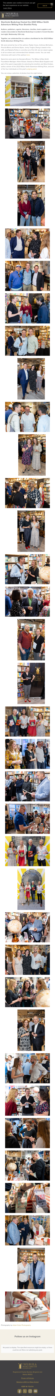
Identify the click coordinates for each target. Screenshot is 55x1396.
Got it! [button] (45, 6)
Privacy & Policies (27, 1374)
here (28, 55)
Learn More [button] (7, 8)
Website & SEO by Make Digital (27, 1378)
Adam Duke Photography (22, 1325)
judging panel (32, 69)
